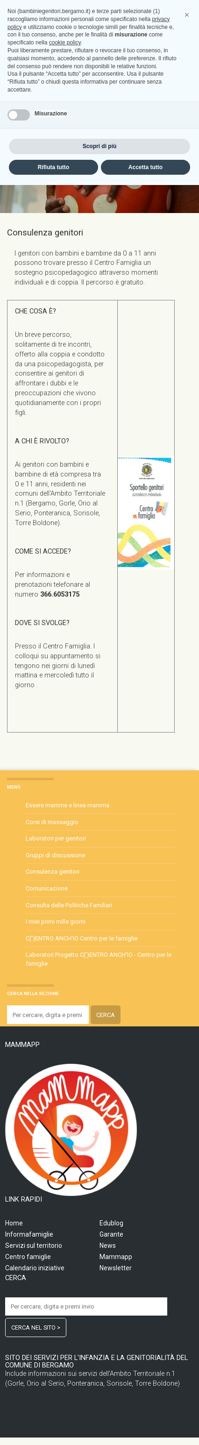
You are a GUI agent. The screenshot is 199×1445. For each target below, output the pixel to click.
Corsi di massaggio (52, 822)
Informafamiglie (29, 1234)
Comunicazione (47, 888)
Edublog (111, 1223)
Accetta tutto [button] (145, 1427)
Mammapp (116, 1256)
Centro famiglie (28, 1256)
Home (14, 1223)
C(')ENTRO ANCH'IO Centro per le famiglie (81, 938)
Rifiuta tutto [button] (53, 1427)
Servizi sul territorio (33, 1245)
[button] (186, 1274)
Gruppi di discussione (55, 855)
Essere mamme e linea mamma (67, 805)
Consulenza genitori (52, 871)
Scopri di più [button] (100, 1405)
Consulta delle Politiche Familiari (69, 905)
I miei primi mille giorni (55, 921)
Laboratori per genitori (56, 838)
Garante (111, 1234)
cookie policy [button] (65, 1302)
